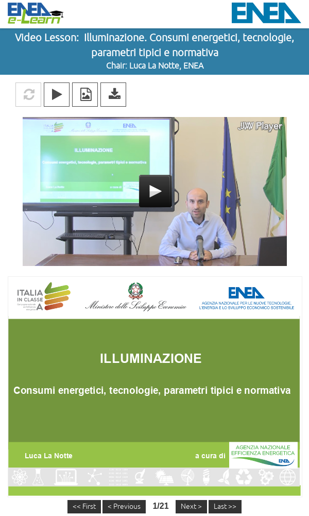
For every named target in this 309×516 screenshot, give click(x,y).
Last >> (225, 506)
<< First (84, 506)
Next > (191, 506)
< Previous (124, 506)
